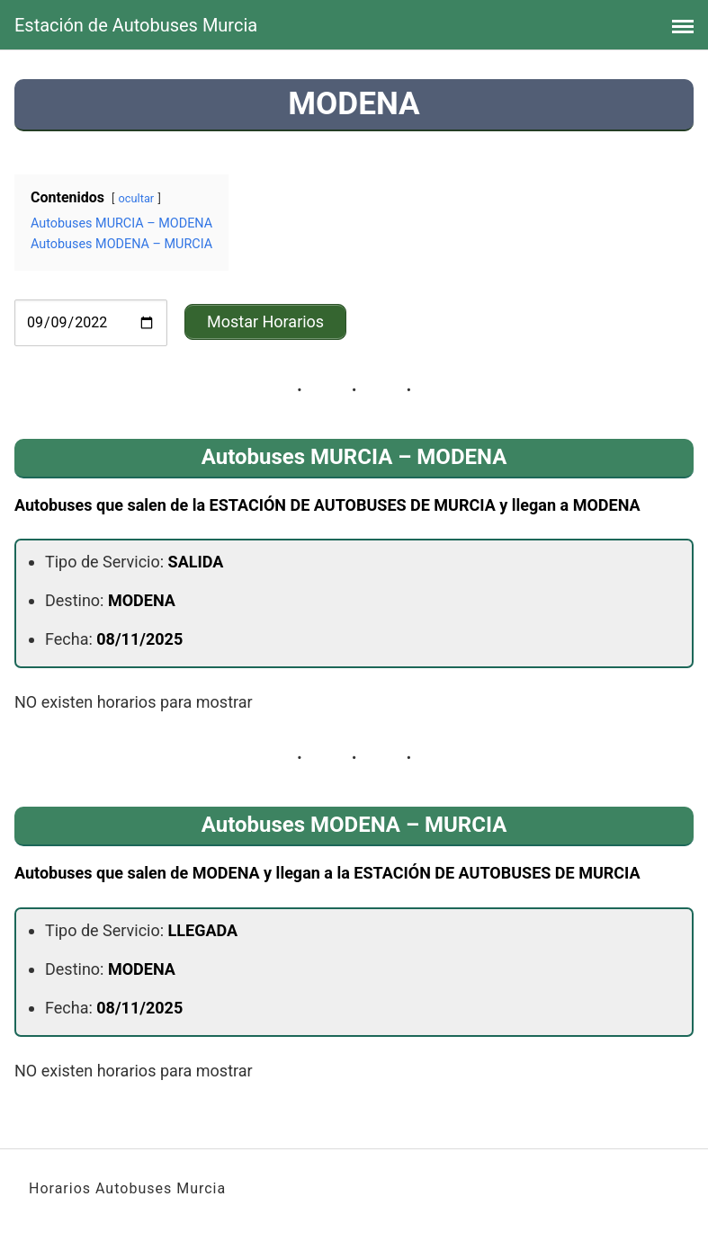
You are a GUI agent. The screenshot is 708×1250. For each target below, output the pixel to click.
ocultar (137, 198)
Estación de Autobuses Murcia (135, 25)
